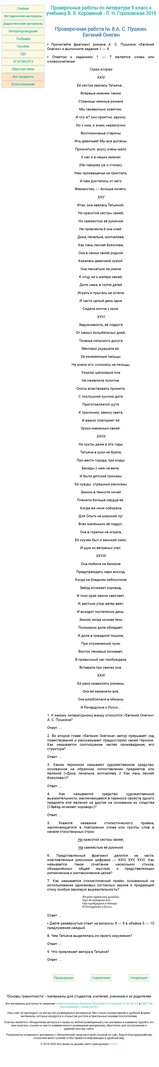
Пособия (23, 46)
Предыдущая (63, 978)
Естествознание (23, 84)
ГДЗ (23, 54)
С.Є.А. (114, 1044)
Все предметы (23, 76)
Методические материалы (23, 16)
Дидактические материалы (23, 23)
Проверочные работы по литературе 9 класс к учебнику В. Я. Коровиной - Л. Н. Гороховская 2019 (101, 10)
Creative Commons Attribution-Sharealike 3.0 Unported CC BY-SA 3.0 (97, 1003)
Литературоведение (23, 31)
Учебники (23, 39)
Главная (23, 8)
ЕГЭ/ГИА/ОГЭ (23, 61)
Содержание (101, 978)
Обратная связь (23, 69)
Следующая (138, 978)
